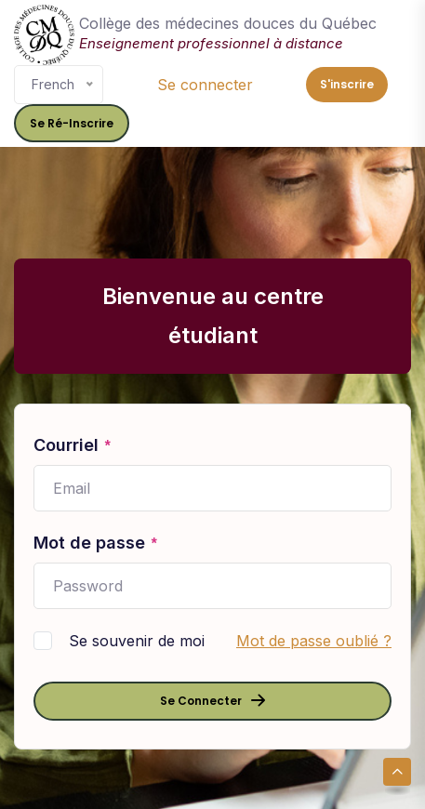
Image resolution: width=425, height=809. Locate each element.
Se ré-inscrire (71, 123)
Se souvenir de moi (137, 640)
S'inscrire (347, 84)
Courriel (72, 446)
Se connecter (205, 84)
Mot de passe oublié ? (314, 640)
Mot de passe (95, 544)
